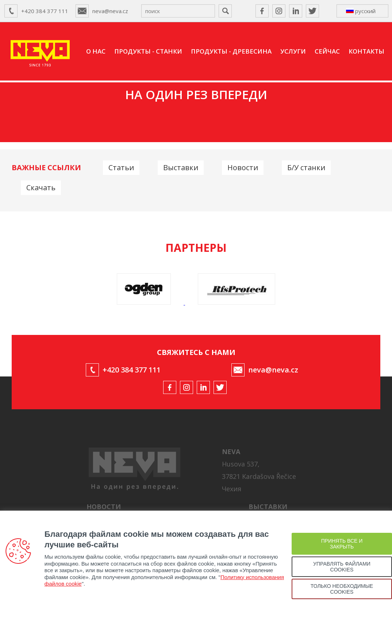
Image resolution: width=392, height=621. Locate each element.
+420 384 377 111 (44, 11)
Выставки (180, 167)
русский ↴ (361, 12)
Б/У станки (306, 167)
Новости (242, 167)
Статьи (121, 167)
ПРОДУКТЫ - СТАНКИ (148, 51)
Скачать (40, 187)
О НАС (95, 51)
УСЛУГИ (293, 51)
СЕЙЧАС (327, 51)
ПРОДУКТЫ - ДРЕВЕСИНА (231, 51)
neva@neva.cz (110, 11)
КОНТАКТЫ (366, 51)
